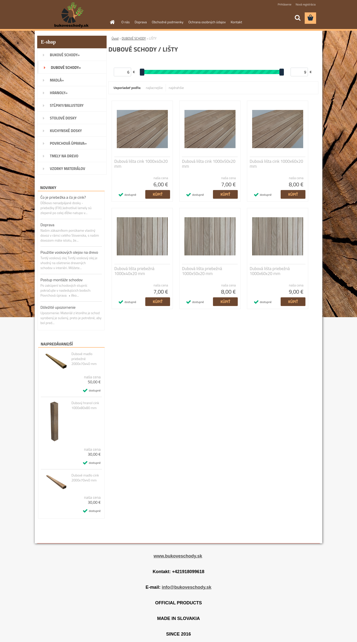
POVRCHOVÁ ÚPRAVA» (68, 143)
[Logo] (71, 15)
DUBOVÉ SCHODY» (66, 67)
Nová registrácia (306, 4)
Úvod (115, 38)
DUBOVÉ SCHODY (134, 38)
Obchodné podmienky (167, 22)
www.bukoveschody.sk (177, 556)
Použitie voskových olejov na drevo (69, 252)
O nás (125, 22)
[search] (297, 18)
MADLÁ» (57, 80)
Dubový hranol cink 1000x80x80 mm (85, 405)
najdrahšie (176, 87)
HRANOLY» (58, 93)
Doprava (141, 22)
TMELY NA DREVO (64, 156)
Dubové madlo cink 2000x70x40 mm (85, 478)
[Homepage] (112, 22)
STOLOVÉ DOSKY (63, 118)
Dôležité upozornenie (58, 307)
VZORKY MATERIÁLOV (67, 168)
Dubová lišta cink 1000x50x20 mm (209, 164)
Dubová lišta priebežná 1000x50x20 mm (202, 271)
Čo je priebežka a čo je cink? (63, 197)
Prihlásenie (284, 4)
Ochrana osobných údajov (207, 22)
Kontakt (236, 22)
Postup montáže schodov (61, 280)
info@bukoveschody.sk (186, 587)
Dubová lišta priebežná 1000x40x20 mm (134, 271)
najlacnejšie (154, 87)
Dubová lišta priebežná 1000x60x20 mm (270, 271)
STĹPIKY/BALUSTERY (67, 105)
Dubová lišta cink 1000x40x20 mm (141, 164)
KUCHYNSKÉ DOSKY (66, 131)
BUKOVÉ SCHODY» (65, 55)
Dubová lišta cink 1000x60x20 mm (276, 164)
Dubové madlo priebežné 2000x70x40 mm (84, 358)
